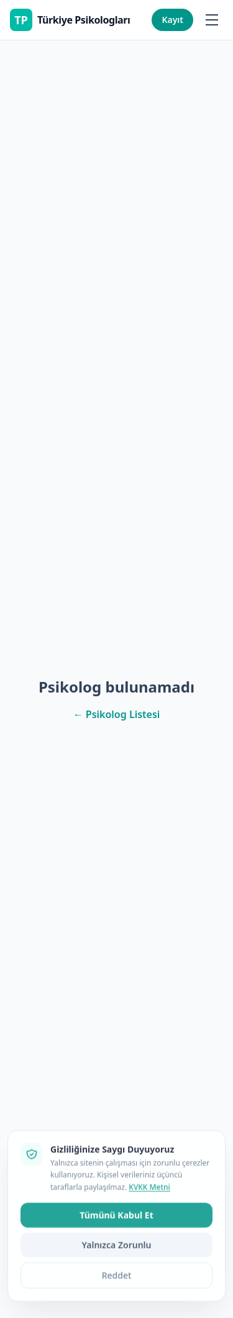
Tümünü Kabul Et (116, 1281)
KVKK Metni (149, 1252)
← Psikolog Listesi (116, 714)
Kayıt (172, 19)
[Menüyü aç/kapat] (212, 20)
